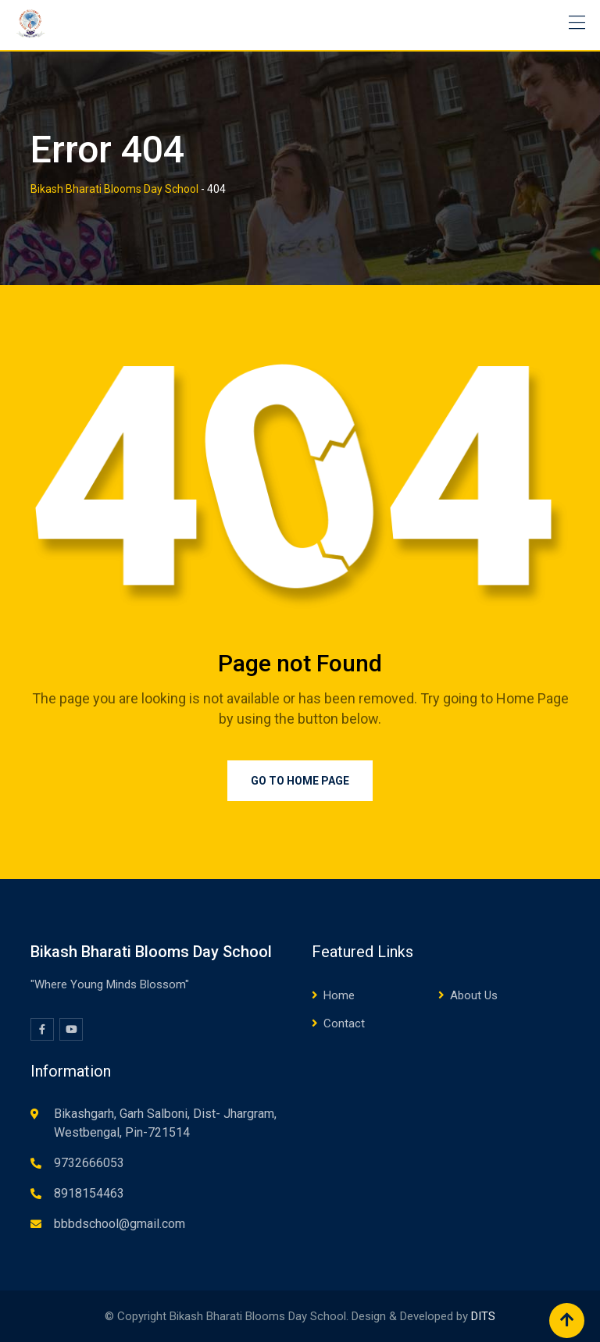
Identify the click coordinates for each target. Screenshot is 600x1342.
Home (339, 995)
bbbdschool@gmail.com (119, 1223)
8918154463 (89, 1193)
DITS (483, 1316)
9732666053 (89, 1162)
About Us (474, 995)
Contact (344, 1023)
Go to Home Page (300, 780)
